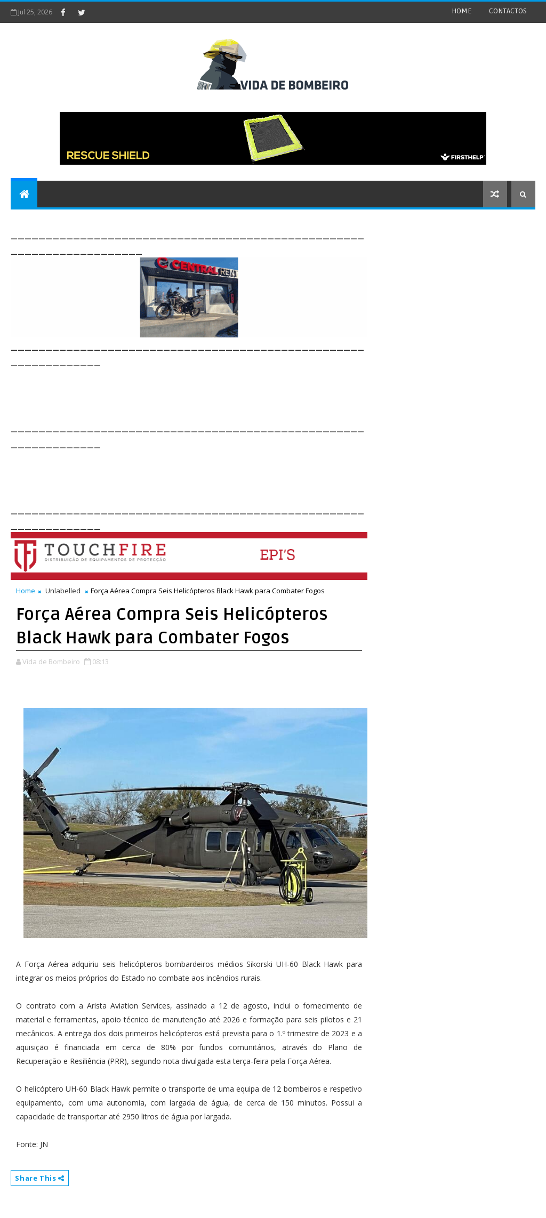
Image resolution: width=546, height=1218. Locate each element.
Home (25, 590)
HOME (462, 10)
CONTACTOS (508, 10)
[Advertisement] (205, 393)
